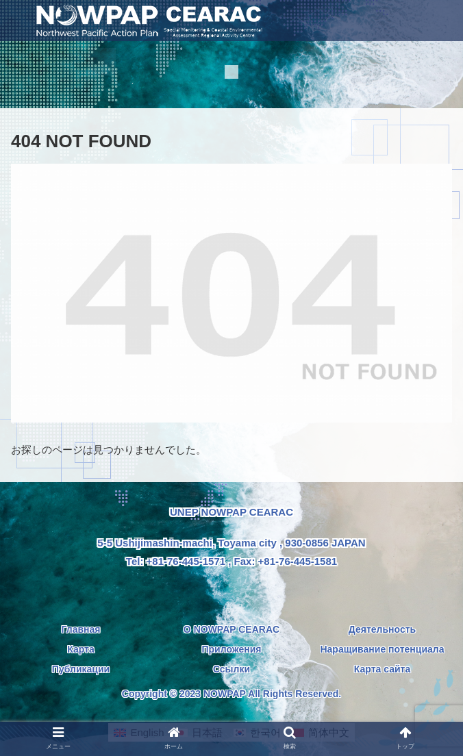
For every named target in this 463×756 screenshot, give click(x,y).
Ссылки (231, 669)
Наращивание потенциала (382, 649)
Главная (81, 629)
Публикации (81, 669)
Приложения (231, 649)
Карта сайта (382, 669)
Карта (81, 649)
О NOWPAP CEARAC (231, 629)
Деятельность (382, 629)
